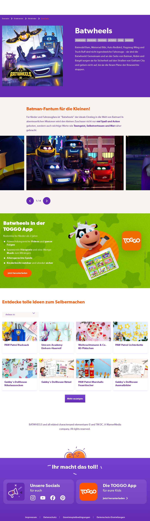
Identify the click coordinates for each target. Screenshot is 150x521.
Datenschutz (49, 515)
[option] (75, 164)
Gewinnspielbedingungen (76, 515)
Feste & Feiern (54, 7)
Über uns (121, 7)
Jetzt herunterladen (17, 273)
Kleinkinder (32, 19)
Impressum (31, 515)
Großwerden (80, 7)
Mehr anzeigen (75, 396)
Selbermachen (37, 7)
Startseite (5, 19)
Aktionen (94, 7)
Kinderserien (107, 7)
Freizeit (68, 7)
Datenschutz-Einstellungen (111, 515)
